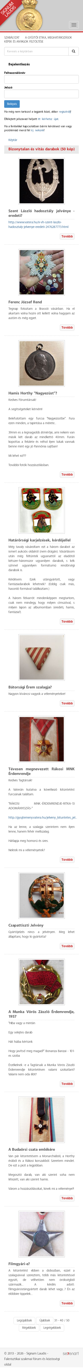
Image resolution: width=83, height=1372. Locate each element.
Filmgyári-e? (19, 1264)
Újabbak (44, 1320)
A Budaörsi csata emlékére (31, 1150)
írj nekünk (37, 130)
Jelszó (8, 87)
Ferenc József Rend (25, 302)
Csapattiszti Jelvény (26, 925)
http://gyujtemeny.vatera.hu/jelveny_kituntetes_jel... (42, 817)
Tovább (67, 236)
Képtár (12, 140)
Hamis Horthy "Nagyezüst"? (32, 393)
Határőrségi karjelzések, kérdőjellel (39, 540)
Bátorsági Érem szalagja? (30, 687)
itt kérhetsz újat (48, 119)
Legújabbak (24, 1320)
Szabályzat (11, 37)
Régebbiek (29, 1328)
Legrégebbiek (52, 1328)
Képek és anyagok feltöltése (23, 41)
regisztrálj (64, 112)
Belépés (12, 104)
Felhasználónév (14, 73)
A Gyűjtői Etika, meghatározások (48, 37)
